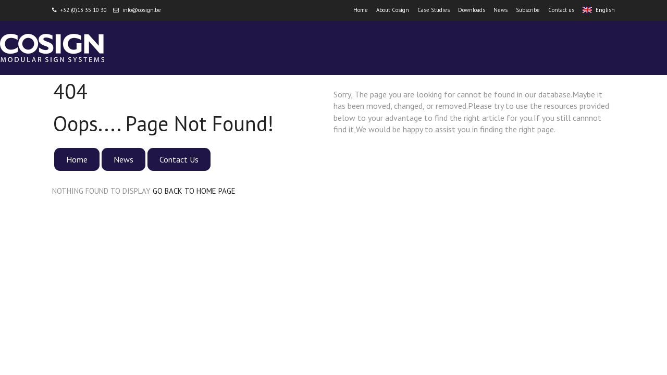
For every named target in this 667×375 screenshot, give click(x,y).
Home (360, 10)
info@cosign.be (141, 10)
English (599, 10)
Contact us (561, 10)
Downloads (471, 10)
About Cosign (392, 10)
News (500, 10)
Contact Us (179, 159)
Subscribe (528, 10)
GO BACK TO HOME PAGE (194, 191)
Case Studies (433, 10)
